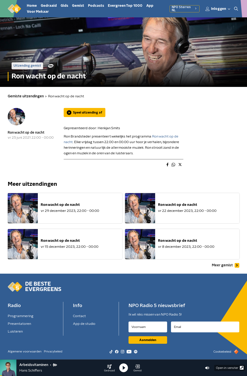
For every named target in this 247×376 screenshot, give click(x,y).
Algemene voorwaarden (24, 351)
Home (32, 6)
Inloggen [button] (218, 9)
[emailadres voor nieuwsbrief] (205, 327)
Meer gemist (225, 265)
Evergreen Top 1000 (125, 6)
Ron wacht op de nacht (26, 132)
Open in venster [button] (230, 368)
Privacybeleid (53, 351)
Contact (79, 316)
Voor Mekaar (38, 12)
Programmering (20, 316)
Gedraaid (49, 6)
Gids (64, 6)
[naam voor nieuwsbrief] (148, 327)
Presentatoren (19, 324)
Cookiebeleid (222, 351)
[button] (109, 368)
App (149, 6)
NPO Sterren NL (184, 9)
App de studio (84, 324)
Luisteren (15, 331)
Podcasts (96, 6)
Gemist (78, 6)
